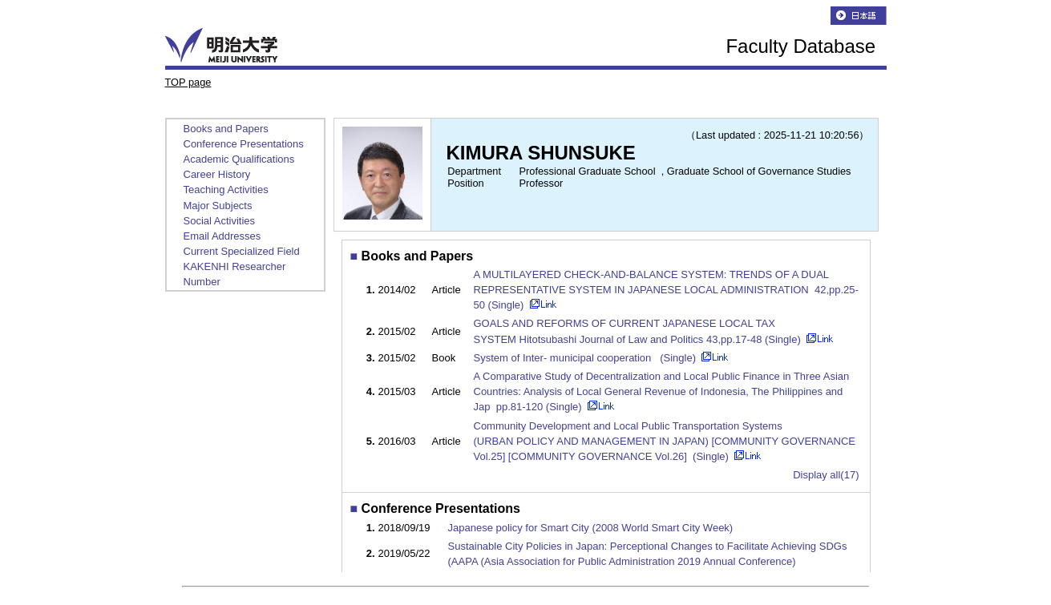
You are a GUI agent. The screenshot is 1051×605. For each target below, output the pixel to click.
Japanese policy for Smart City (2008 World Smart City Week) (591, 528)
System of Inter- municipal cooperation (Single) (586, 358)
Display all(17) (826, 475)
